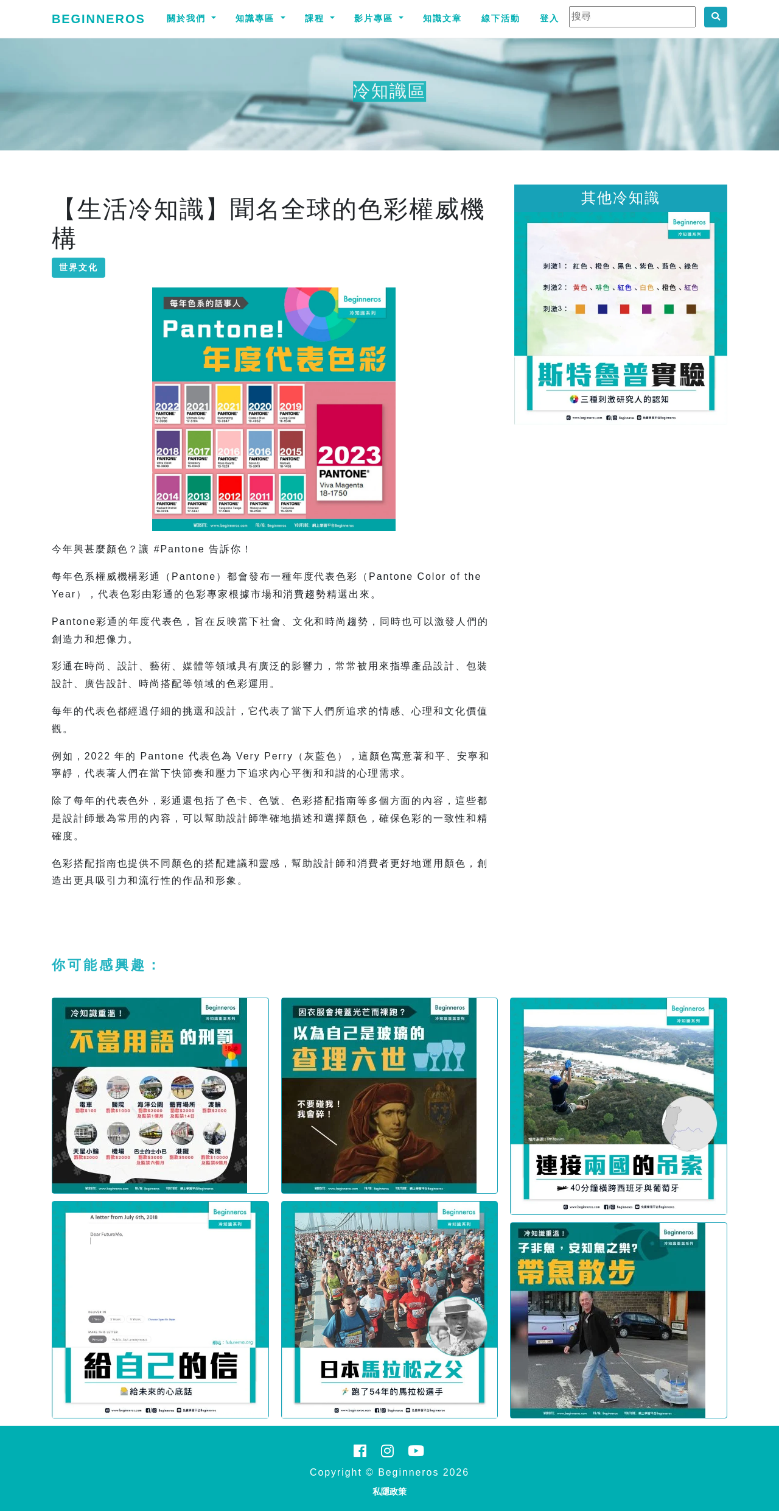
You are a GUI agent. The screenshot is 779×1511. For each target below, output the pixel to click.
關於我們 (188, 18)
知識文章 (442, 18)
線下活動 (500, 18)
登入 (549, 18)
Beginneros (98, 19)
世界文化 (78, 267)
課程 (316, 18)
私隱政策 (389, 1491)
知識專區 (257, 18)
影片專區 (375, 18)
